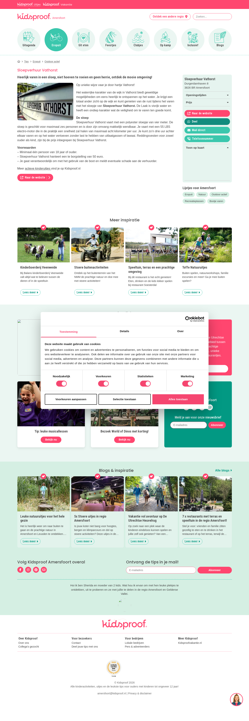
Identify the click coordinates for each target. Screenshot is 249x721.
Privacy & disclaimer (140, 715)
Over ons (23, 643)
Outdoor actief (219, 194)
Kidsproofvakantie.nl (190, 643)
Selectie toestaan (124, 399)
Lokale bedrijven (134, 643)
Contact (76, 643)
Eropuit (188, 194)
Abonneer (217, 425)
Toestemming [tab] (68, 331)
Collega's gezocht (28, 646)
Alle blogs (223, 470)
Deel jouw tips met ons (85, 646)
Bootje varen (216, 201)
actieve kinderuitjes (38, 168)
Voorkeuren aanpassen (70, 399)
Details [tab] (124, 331)
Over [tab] (180, 331)
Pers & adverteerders (137, 646)
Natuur (202, 194)
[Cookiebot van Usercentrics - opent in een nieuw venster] (188, 319)
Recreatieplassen (194, 201)
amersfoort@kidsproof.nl (111, 715)
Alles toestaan (178, 399)
